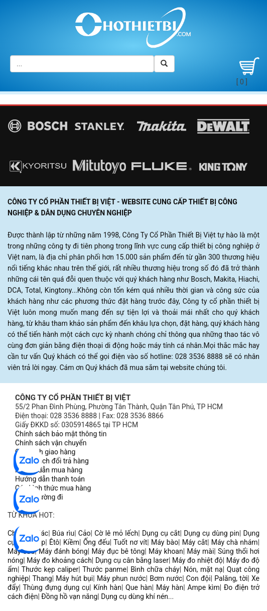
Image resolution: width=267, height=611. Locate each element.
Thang (42, 578)
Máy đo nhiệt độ (197, 560)
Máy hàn (169, 587)
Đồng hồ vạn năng (69, 596)
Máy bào (164, 542)
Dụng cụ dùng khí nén (134, 596)
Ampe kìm (203, 587)
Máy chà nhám (234, 542)
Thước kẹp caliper (50, 569)
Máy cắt (194, 542)
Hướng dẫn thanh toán (50, 479)
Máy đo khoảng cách (59, 560)
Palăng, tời (230, 578)
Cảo (84, 533)
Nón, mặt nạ (203, 569)
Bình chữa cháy (155, 569)
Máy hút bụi (74, 578)
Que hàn (138, 587)
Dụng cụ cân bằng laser (132, 560)
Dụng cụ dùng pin (211, 533)
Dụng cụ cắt (161, 533)
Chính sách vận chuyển (51, 443)
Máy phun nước (121, 578)
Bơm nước (166, 578)
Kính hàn (107, 587)
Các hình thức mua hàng (53, 488)
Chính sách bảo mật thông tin (61, 434)
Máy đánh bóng (63, 551)
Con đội (198, 578)
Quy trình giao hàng (45, 452)
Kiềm (71, 542)
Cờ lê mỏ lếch (116, 533)
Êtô (54, 542)
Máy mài (200, 551)
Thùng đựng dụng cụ (56, 587)
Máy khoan (166, 551)
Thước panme (104, 569)
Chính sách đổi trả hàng (52, 461)
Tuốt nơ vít (130, 542)
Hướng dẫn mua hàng (48, 470)
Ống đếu (96, 542)
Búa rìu (63, 533)
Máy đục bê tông (118, 551)
